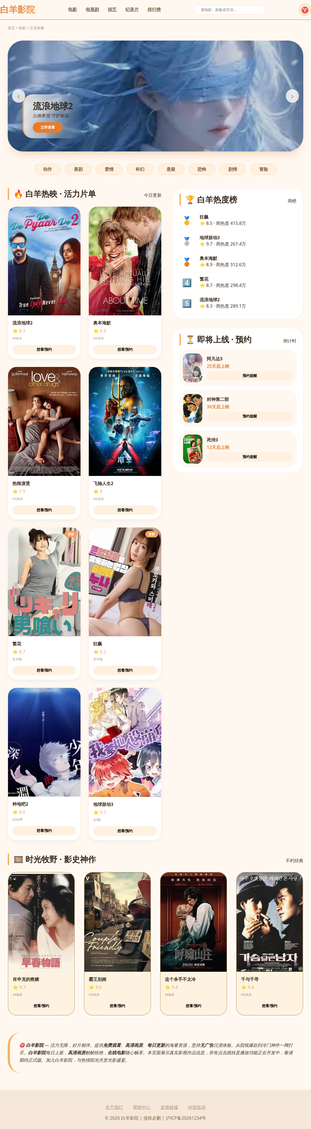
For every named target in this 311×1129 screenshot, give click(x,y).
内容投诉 (197, 1107)
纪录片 (132, 9)
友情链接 (169, 1107)
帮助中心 (142, 1107)
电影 (72, 9)
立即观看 (48, 127)
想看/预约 (44, 349)
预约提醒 (250, 376)
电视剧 (92, 9)
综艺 (112, 9)
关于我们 (114, 1107)
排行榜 (154, 9)
